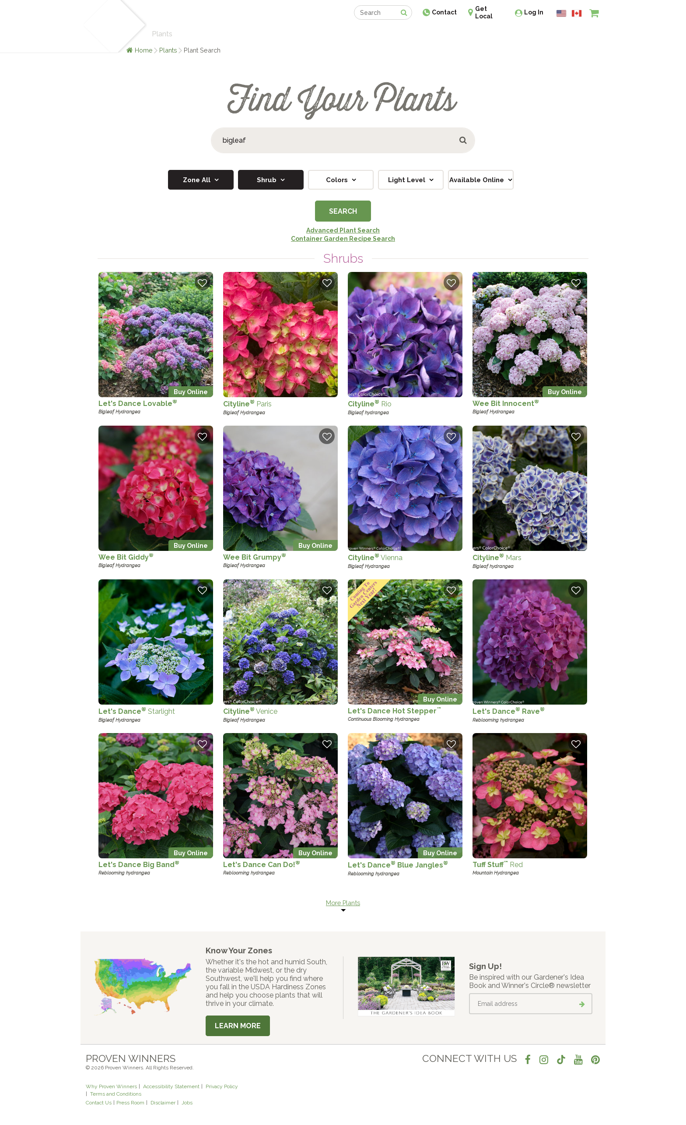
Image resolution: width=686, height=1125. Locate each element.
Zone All (197, 180)
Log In (533, 12)
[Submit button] (464, 140)
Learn (191, 34)
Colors (338, 180)
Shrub (267, 180)
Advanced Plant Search (343, 230)
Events (365, 34)
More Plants (343, 902)
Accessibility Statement (171, 1086)
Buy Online (191, 391)
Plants (168, 50)
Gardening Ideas (236, 34)
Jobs (187, 1103)
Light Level (407, 180)
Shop (336, 34)
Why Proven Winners (111, 1086)
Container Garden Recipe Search (343, 238)
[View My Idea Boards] (578, 35)
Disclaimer (162, 1103)
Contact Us (99, 1103)
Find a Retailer (295, 34)
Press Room (130, 1103)
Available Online (477, 180)
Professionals (408, 34)
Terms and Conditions (115, 1094)
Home (144, 50)
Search (343, 211)
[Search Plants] (343, 140)
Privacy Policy (222, 1086)
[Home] (96, 26)
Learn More (238, 1026)
